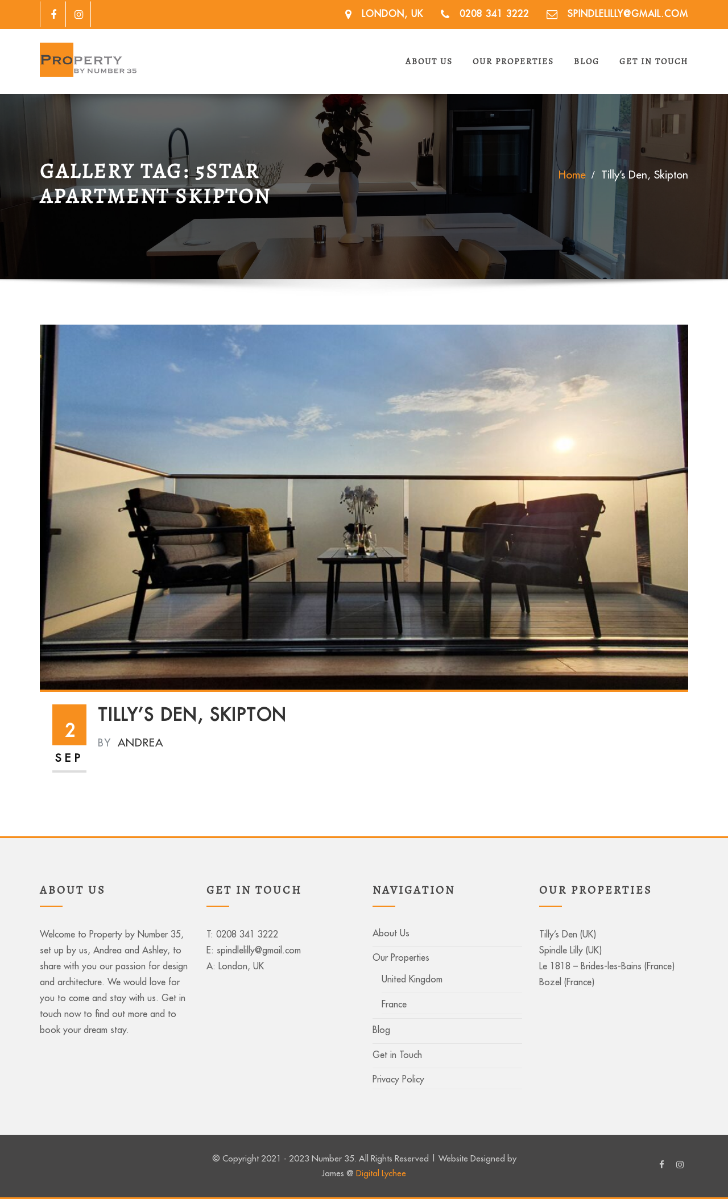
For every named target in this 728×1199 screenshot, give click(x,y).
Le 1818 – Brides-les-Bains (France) (607, 966)
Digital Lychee (381, 1173)
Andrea (130, 742)
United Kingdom (412, 979)
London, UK (392, 13)
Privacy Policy (398, 1079)
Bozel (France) (566, 982)
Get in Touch (653, 61)
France (394, 1004)
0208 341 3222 (494, 13)
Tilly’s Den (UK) (567, 934)
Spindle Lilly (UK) (570, 950)
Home (572, 174)
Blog (586, 61)
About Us (429, 61)
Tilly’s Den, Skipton (644, 174)
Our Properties (513, 61)
